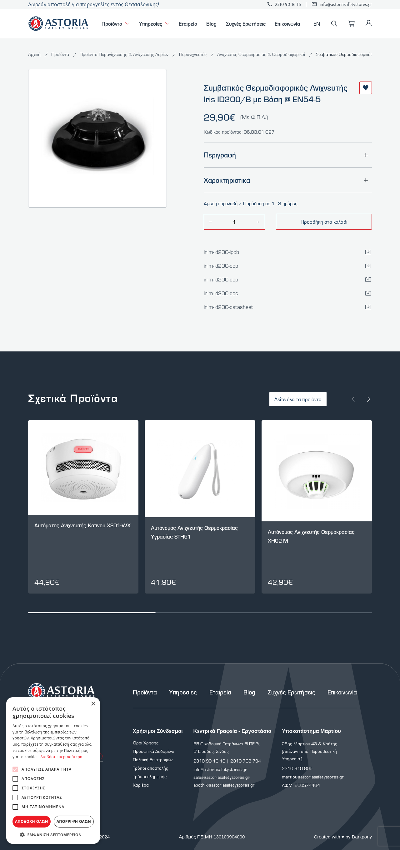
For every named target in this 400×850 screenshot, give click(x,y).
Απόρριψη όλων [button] (74, 821)
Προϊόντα (116, 24)
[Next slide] (369, 399)
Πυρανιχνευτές (193, 54)
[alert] (53, 770)
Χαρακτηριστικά (288, 180)
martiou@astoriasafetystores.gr (313, 776)
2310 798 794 (245, 761)
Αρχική (35, 54)
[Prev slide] (353, 399)
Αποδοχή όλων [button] (31, 821)
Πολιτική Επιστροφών (152, 760)
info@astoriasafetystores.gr (346, 4)
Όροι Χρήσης (145, 743)
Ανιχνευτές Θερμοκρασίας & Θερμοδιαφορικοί (261, 54)
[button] (53, 835)
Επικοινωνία (287, 23)
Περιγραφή (288, 155)
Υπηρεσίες (154, 24)
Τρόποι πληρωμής (150, 776)
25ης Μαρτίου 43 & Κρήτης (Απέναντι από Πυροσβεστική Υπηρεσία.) (309, 751)
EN (316, 23)
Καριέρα (141, 785)
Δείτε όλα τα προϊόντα (298, 399)
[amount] (234, 221)
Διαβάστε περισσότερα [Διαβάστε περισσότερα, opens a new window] (61, 756)
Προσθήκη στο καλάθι (324, 221)
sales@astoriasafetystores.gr (221, 777)
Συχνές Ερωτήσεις (246, 23)
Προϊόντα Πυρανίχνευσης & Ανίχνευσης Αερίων (125, 54)
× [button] (93, 704)
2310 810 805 (297, 768)
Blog (211, 23)
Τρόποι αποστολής (150, 768)
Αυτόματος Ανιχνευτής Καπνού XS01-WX (82, 525)
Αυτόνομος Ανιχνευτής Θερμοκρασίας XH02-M (311, 536)
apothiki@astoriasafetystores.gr (224, 785)
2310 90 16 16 (288, 4)
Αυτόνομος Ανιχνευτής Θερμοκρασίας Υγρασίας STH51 (194, 532)
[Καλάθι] (351, 23)
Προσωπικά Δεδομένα (153, 751)
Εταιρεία (188, 23)
